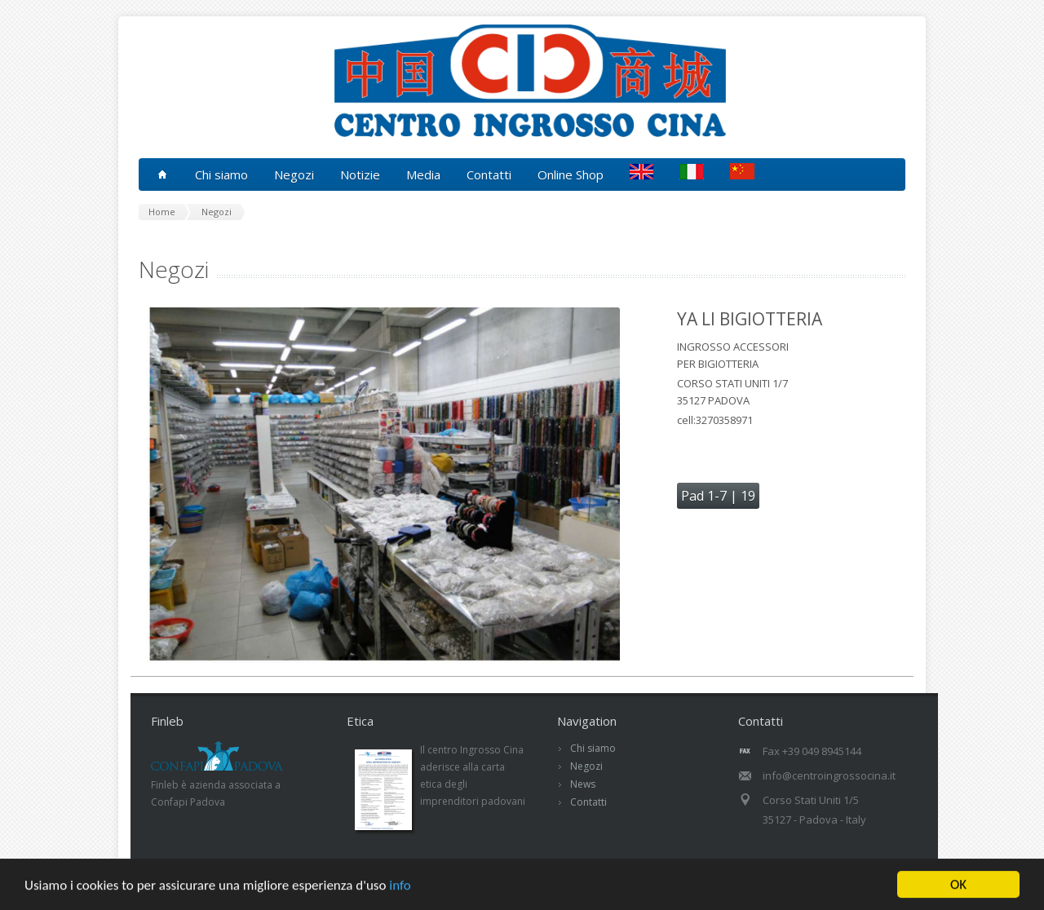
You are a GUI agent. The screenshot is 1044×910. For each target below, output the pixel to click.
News (582, 784)
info (400, 886)
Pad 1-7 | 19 (718, 496)
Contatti (489, 174)
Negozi (586, 766)
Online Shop (570, 174)
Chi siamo (593, 748)
